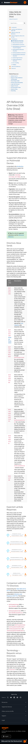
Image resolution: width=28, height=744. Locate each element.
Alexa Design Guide (15, 80)
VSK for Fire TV (14, 76)
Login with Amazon (15, 84)
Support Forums (14, 85)
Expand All (15, 19)
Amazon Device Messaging (17, 82)
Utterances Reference (15, 66)
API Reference (14, 39)
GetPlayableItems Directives (18, 44)
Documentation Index (16, 87)
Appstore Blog (14, 89)
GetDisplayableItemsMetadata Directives (19, 55)
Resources (13, 68)
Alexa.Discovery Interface (18, 42)
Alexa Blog (13, 90)
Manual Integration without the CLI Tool (17, 36)
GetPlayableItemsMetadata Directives (18, 50)
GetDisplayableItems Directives (19, 52)
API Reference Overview (18, 41)
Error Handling (16, 62)
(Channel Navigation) (9, 336)
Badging (14, 64)
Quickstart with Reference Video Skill (16, 30)
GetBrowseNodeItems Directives (17, 60)
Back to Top (14, 694)
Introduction (14, 27)
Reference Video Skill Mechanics (15, 33)
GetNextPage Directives (17, 57)
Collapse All (11, 19)
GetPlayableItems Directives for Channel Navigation (19, 47)
